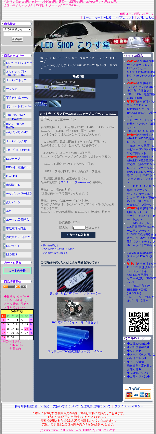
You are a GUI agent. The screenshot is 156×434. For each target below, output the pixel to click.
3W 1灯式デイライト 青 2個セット (75, 322)
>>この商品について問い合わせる (57, 249)
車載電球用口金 (16, 228)
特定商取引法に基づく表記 (32, 406)
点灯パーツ (13, 202)
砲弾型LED (13, 184)
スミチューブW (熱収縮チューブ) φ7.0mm (75, 351)
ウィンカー (13, 89)
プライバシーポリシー (129, 406)
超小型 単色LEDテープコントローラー (75, 293)
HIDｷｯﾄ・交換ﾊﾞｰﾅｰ (18, 167)
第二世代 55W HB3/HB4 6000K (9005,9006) (139, 289)
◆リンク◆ (134, 350)
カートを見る (103, 17)
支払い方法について (66, 406)
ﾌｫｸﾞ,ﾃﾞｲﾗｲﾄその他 (18, 150)
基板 (9, 211)
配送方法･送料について (95, 406)
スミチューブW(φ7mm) (75, 182)
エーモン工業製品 (17, 219)
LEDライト (13, 245)
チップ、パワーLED (18, 193)
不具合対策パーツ (17, 97)
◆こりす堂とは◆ (138, 376)
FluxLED (11, 176)
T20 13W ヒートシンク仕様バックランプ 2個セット (141, 124)
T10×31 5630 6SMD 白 (140, 131)
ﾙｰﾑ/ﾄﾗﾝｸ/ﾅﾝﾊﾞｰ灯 (17, 132)
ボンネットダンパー (19, 106)
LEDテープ (13, 158)
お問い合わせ (145, 17)
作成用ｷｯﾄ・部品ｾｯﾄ (19, 237)
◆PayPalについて (138, 372)
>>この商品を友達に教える (54, 253)
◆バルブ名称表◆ (138, 347)
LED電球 (11, 254)
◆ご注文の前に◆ (138, 343)
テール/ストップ (16, 80)
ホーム (87, 17)
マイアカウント (124, 17)
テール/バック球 (16, 141)
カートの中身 (17, 270)
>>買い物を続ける (50, 245)
